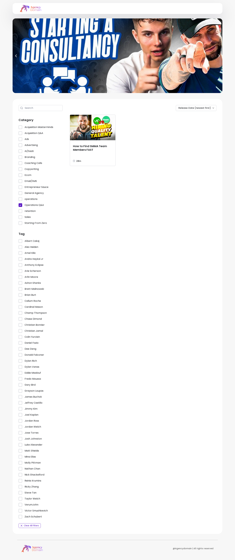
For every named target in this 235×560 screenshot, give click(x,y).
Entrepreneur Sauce (33, 187)
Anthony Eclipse (31, 265)
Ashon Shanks (30, 283)
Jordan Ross (29, 421)
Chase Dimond (30, 319)
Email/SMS (28, 181)
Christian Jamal (31, 331)
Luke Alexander (30, 445)
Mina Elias (27, 457)
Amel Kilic (27, 253)
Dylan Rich (28, 361)
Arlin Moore (28, 277)
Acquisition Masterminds (36, 127)
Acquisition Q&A (31, 133)
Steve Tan (27, 493)
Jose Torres (29, 433)
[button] (16, 56)
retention (27, 211)
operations (28, 199)
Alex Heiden (28, 247)
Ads (24, 139)
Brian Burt (27, 295)
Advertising (28, 145)
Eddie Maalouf (30, 373)
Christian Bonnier (32, 325)
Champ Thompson (33, 313)
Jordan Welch (30, 427)
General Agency (31, 193)
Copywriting (29, 169)
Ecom (25, 175)
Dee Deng (27, 349)
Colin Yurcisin (29, 337)
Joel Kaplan (28, 415)
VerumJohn (28, 505)
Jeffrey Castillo (30, 403)
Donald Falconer (31, 355)
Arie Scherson (30, 271)
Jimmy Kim (28, 409)
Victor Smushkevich (33, 511)
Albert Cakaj (29, 241)
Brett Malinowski (31, 289)
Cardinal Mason (31, 307)
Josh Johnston (30, 439)
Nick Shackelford (31, 475)
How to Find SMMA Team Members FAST (90, 148)
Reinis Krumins (30, 481)
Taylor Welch (29, 499)
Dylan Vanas (29, 367)
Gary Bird (27, 385)
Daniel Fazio (29, 343)
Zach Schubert (30, 517)
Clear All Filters (30, 525)
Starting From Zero (33, 223)
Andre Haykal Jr (31, 259)
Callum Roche (30, 301)
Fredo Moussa (30, 379)
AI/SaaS (26, 151)
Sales (25, 217)
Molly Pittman (30, 463)
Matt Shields (29, 451)
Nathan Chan (29, 469)
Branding (27, 157)
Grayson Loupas (31, 391)
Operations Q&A (31, 205)
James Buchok (30, 397)
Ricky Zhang (29, 487)
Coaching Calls (30, 163)
